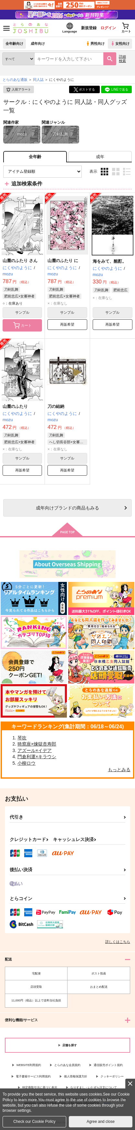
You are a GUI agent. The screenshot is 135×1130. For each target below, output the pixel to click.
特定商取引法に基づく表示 (39, 1087)
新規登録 (89, 28)
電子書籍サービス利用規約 (33, 1076)
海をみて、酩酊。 (109, 261)
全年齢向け (14, 43)
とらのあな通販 (15, 80)
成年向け (38, 43)
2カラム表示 (116, 172)
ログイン (108, 28)
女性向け (120, 43)
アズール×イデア (34, 750)
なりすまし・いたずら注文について (93, 1087)
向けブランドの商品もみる (67, 507)
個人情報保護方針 (75, 1076)
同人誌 (38, 80)
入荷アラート (18, 89)
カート (22, 325)
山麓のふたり (15, 406)
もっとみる (119, 769)
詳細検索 (122, 59)
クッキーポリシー (112, 1076)
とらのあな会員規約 (67, 1065)
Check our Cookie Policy (34, 1121)
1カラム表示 (127, 172)
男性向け (95, 43)
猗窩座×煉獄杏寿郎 (36, 744)
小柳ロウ (26, 763)
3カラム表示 (104, 172)
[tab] (100, 156)
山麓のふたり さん (20, 260)
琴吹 (21, 737)
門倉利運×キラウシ (36, 756)
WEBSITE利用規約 (28, 1065)
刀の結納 (55, 406)
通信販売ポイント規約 (108, 1065)
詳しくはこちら (117, 942)
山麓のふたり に (62, 260)
